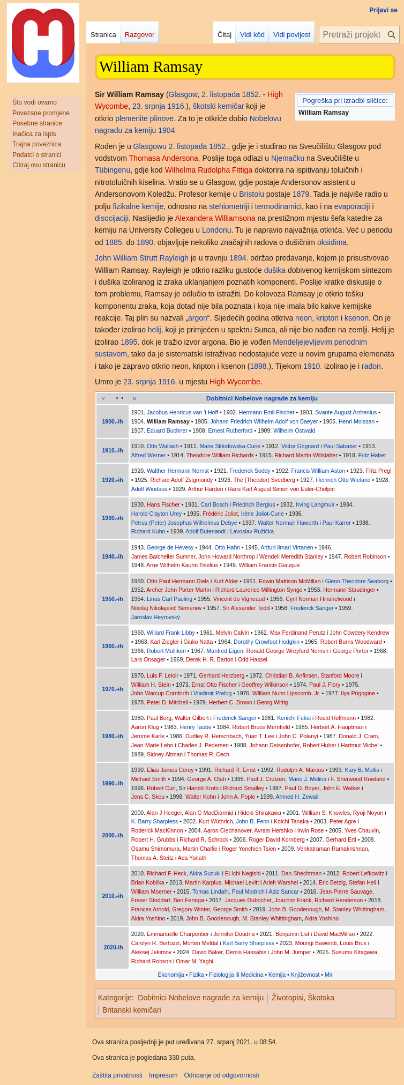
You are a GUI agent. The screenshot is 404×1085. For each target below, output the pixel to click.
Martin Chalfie (200, 848)
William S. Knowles (326, 812)
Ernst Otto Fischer (214, 684)
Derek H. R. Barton (210, 659)
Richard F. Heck (166, 873)
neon (303, 318)
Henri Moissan (357, 421)
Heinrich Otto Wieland (343, 480)
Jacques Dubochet (248, 900)
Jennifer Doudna (234, 934)
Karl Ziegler (165, 641)
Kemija (277, 974)
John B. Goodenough (294, 909)
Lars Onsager (148, 659)
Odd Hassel (252, 659)
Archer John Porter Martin (178, 589)
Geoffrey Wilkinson (264, 684)
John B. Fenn (252, 821)
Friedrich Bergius (254, 504)
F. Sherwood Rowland (358, 779)
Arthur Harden (205, 489)
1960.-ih (112, 646)
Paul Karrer (337, 522)
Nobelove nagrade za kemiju (276, 398)
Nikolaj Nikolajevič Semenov (166, 608)
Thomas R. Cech (208, 754)
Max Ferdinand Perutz (297, 632)
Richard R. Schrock (203, 839)
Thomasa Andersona (163, 158)
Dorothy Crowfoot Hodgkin (267, 641)
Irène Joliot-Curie (262, 513)
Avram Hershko (273, 830)
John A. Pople (237, 796)
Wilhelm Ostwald (294, 430)
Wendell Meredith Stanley (291, 556)
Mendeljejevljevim (302, 342)
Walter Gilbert (192, 718)
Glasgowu (150, 146)
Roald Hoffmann (335, 718)
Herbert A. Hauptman (337, 727)
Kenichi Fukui (294, 718)
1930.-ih (112, 518)
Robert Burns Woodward (351, 641)
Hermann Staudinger (349, 589)
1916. (176, 106)
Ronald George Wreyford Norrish (287, 651)
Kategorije (115, 997)
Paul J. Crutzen (266, 779)
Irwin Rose (310, 830)
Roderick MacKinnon (157, 830)
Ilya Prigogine (358, 693)
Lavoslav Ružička (252, 531)
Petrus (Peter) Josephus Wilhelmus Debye (184, 522)
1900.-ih (112, 421)
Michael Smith (149, 779)
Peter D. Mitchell (167, 702)
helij (154, 329)
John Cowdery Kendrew (359, 632)
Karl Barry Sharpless (248, 943)
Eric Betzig (332, 882)
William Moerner (151, 891)
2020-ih (113, 947)
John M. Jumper (291, 952)
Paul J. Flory (324, 684)
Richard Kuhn (148, 531)
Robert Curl (161, 788)
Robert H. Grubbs (153, 839)
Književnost (305, 974)
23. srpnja (148, 106)
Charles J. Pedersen (203, 745)
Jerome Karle (147, 736)
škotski (204, 106)
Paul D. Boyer (302, 788)
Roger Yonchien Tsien (249, 848)
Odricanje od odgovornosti (221, 1075)
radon (371, 366)
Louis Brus (353, 943)
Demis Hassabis (246, 952)
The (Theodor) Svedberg (264, 480)
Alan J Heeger (164, 812)
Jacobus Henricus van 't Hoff (182, 412)
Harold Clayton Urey (156, 513)
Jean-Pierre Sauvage (345, 891)
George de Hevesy (170, 547)
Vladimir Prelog (212, 693)
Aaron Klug (145, 727)
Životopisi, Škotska (303, 997)
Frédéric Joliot (220, 513)
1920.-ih (112, 480)
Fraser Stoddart (150, 900)
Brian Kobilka (147, 882)
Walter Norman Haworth (288, 522)
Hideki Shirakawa (259, 812)
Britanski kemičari (131, 1010)
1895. (130, 342)
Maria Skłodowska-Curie (229, 446)
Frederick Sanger (312, 608)
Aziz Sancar (284, 891)
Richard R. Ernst (235, 770)
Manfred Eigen (225, 651)
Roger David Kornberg (276, 839)
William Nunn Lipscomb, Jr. (286, 693)
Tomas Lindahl (210, 891)
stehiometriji (229, 206)
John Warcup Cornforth (160, 693)
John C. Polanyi (298, 736)
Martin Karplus (203, 882)
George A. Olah (206, 779)
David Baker (207, 952)
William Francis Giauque (269, 565)
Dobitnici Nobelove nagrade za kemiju (201, 997)
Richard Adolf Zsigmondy (182, 480)
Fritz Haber (372, 455)
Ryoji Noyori (368, 812)
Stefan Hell (362, 882)
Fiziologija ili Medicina (236, 974)
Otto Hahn (227, 547)
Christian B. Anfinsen (291, 675)
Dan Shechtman (301, 873)
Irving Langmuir (315, 504)
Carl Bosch (214, 504)
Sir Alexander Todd (246, 608)
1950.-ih (112, 599)
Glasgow (183, 94)
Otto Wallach (163, 446)
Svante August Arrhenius (346, 412)
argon (197, 318)
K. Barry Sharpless (154, 821)
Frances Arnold (150, 909)
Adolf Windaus (149, 489)
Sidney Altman (165, 754)
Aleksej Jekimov (151, 952)
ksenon (357, 318)
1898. (259, 366)
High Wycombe (235, 381)
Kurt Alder (225, 581)
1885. (114, 242)
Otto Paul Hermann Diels (178, 581)
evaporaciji (352, 206)
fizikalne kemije (138, 206)
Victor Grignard (300, 446)
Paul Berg (159, 718)
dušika (275, 270)
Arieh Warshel (280, 882)
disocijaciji (112, 218)
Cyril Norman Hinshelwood (319, 599)
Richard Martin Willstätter (306, 455)
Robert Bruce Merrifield (261, 727)
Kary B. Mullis (362, 770)
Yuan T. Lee (259, 736)
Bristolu (251, 194)
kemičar (231, 106)
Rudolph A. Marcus (300, 770)
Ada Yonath (192, 857)
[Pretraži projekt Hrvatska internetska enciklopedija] (359, 35)
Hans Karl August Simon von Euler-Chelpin (281, 489)
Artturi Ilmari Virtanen (286, 547)
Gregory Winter (191, 909)
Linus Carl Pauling (169, 599)
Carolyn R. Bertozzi (155, 943)
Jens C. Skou (147, 796)
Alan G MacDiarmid (209, 812)
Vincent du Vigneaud (239, 599)
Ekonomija (171, 974)
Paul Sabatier (340, 446)
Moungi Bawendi (316, 943)
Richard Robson (151, 961)
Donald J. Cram (358, 736)
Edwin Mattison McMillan (290, 581)
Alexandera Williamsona (215, 218)
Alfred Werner (148, 455)
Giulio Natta (198, 641)
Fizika (196, 974)
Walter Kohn (200, 796)
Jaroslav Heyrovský (155, 617)
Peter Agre (343, 821)
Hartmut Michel (360, 745)
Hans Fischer (163, 504)
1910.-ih (112, 450)
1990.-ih (112, 783)
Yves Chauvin (362, 830)
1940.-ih (112, 556)
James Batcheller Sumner (163, 556)
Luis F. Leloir (162, 675)
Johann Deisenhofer (275, 745)
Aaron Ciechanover (227, 830)
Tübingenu (112, 170)
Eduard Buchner (167, 430)
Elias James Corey (170, 770)
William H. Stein (151, 684)
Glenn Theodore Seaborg (356, 581)
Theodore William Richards (220, 455)
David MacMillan (334, 934)
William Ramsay (168, 421)
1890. (146, 242)
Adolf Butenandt (205, 531)
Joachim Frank (292, 900)
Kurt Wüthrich (216, 821)
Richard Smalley (243, 788)
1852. (251, 94)
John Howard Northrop (226, 556)
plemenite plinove (144, 118)
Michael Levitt (242, 882)
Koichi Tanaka (291, 821)
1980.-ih (112, 736)
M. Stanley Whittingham (354, 909)
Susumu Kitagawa (354, 952)
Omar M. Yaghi (194, 961)
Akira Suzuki (204, 873)
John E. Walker (342, 788)
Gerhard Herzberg (222, 675)
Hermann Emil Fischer (267, 412)
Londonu (216, 230)
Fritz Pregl (379, 470)
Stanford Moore (339, 675)
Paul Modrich (248, 891)
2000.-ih (112, 835)
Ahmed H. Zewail (296, 796)
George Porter (351, 651)
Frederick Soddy (249, 470)
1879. (302, 194)
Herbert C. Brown (230, 702)
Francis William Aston (318, 470)
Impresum (163, 1075)
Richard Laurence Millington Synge (259, 589)
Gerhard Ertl (341, 839)
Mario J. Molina (307, 779)
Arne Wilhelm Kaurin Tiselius (182, 565)
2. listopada (220, 94)
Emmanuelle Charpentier (178, 934)
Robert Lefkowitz (363, 873)
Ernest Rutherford (230, 430)
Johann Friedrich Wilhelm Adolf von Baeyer (264, 421)
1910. (312, 366)
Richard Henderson (339, 900)
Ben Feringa (189, 900)
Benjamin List (292, 934)
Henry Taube (195, 727)
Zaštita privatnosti (117, 1075)
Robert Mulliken (166, 651)
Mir (329, 974)
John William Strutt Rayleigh (142, 258)
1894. (238, 258)
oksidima (332, 242)
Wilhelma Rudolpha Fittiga (208, 170)
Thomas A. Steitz (152, 857)
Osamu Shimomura (155, 848)
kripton (327, 318)
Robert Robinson (365, 556)
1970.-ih (112, 689)
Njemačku (287, 158)
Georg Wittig (272, 702)
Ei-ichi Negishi (243, 873)
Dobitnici (219, 398)
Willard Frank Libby (171, 632)
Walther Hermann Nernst (178, 470)
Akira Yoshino (148, 918)
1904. (167, 130)
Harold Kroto (203, 788)
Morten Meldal (201, 943)
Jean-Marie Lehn (152, 745)
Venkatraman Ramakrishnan (332, 848)
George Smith (230, 909)
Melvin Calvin (232, 632)
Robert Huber (319, 745)
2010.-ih (112, 896)
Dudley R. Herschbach (213, 736)
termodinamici (278, 206)
